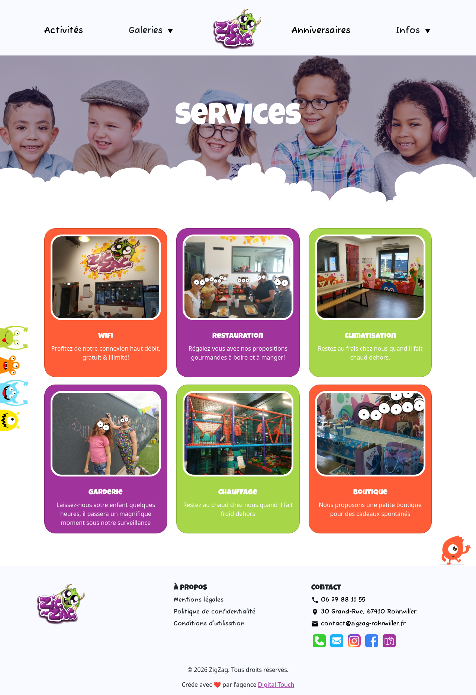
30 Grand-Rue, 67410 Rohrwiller (368, 612)
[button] (151, 30)
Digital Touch (276, 684)
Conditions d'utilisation (209, 624)
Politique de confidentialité (214, 612)
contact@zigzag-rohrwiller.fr (363, 624)
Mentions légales (198, 600)
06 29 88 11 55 (343, 600)
